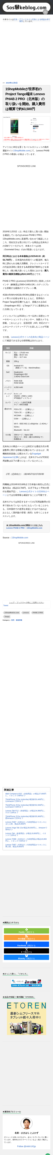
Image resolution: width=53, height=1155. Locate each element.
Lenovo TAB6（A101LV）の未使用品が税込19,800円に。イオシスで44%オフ (26, 841)
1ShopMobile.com (21, 151)
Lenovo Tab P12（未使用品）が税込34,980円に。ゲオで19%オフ (25, 813)
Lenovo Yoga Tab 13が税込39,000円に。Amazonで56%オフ (26, 830)
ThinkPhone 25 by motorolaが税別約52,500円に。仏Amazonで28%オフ (25, 807)
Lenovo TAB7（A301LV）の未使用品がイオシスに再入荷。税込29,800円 (25, 847)
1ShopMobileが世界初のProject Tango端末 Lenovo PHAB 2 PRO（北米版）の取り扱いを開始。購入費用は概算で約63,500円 (25, 99)
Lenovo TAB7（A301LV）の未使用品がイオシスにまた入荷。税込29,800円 (25, 824)
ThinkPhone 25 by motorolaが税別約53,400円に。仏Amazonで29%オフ (25, 801)
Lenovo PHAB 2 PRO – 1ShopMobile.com (24, 529)
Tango (7, 617)
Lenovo (26, 613)
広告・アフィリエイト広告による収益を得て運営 (32, 20)
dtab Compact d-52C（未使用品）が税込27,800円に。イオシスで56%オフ (25, 796)
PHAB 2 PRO (38, 613)
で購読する (26, 931)
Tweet (5, 606)
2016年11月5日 (11, 83)
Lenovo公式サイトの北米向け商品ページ (30, 338)
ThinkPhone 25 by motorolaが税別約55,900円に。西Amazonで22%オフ (25, 818)
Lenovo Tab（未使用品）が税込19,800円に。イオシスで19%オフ (25, 835)
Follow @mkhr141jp (26, 1147)
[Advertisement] (26, 52)
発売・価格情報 (16, 621)
